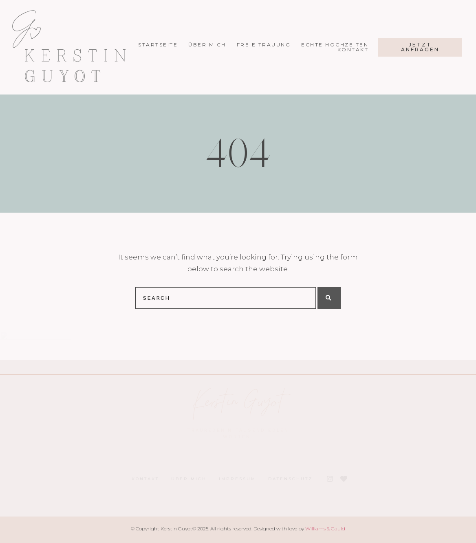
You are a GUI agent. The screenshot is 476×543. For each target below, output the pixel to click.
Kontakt (359, 49)
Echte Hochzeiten (341, 44)
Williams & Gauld (325, 528)
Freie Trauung (270, 44)
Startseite (165, 44)
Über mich (214, 44)
